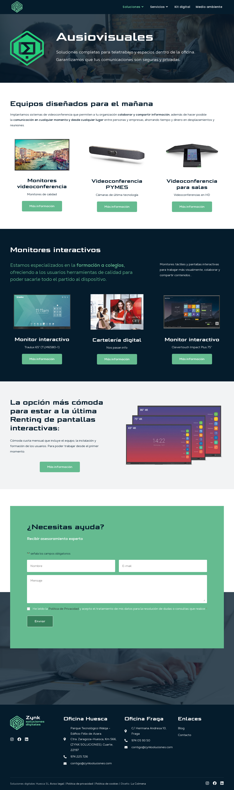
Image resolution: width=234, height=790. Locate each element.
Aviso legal (57, 783)
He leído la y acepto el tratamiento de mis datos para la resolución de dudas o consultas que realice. (120, 609)
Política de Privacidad (64, 609)
